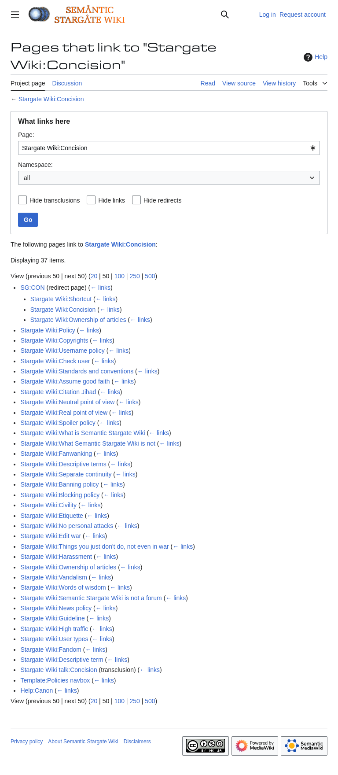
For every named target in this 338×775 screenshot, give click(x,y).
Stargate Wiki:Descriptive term (61, 659)
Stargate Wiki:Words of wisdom (63, 587)
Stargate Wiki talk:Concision (58, 669)
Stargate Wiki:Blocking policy (59, 494)
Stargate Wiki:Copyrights (54, 340)
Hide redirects (162, 200)
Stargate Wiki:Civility (48, 505)
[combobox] (169, 148)
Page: (26, 134)
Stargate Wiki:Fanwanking (56, 453)
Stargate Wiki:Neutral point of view (67, 402)
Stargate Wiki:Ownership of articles (78, 319)
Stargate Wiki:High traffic (54, 628)
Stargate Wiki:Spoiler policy (57, 422)
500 (150, 276)
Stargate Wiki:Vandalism (53, 577)
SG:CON (32, 287)
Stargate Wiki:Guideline (52, 618)
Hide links (111, 200)
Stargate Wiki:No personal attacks (66, 525)
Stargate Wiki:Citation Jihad (58, 391)
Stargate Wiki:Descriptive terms (63, 464)
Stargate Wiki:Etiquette (51, 515)
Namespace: (35, 164)
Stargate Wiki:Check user (55, 361)
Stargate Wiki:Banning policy (59, 484)
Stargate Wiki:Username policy (62, 350)
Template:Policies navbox (55, 680)
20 (94, 276)
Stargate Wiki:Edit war (50, 535)
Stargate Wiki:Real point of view (63, 412)
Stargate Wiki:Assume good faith (65, 381)
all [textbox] (27, 177)
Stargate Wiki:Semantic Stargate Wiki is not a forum (91, 598)
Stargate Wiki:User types (54, 638)
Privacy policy (27, 741)
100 (119, 276)
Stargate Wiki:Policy (47, 330)
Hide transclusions (54, 200)
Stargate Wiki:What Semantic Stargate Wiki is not (87, 443)
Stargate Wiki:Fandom (50, 649)
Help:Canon (36, 690)
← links (100, 287)
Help (314, 57)
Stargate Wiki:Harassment (56, 556)
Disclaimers (137, 741)
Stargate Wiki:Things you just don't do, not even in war (94, 546)
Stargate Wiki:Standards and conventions (76, 371)
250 (134, 276)
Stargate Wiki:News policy (56, 608)
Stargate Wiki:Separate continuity (65, 474)
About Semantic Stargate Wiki (83, 741)
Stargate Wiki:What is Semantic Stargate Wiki (82, 432)
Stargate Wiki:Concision (51, 99)
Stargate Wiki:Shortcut (61, 299)
